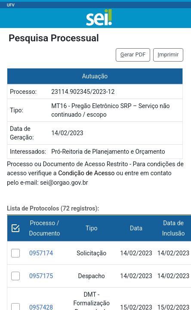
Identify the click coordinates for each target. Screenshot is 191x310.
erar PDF (133, 54)
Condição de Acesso (86, 173)
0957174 (41, 253)
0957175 (41, 276)
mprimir (168, 54)
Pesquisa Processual (54, 37)
